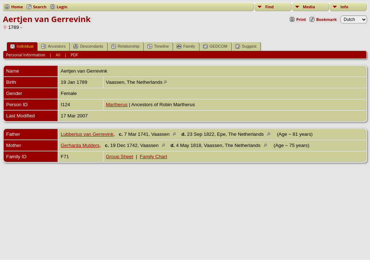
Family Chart (153, 156)
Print (301, 19)
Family (186, 46)
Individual (21, 46)
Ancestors (53, 46)
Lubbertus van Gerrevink (87, 134)
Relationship (125, 46)
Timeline (158, 46)
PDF (74, 54)
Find (269, 6)
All (58, 54)
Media (309, 6)
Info (344, 6)
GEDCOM (215, 46)
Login (62, 6)
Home (17, 6)
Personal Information (26, 54)
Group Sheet (119, 156)
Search (40, 6)
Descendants (88, 46)
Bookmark (326, 19)
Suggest (245, 46)
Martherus (117, 104)
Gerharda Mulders (80, 145)
